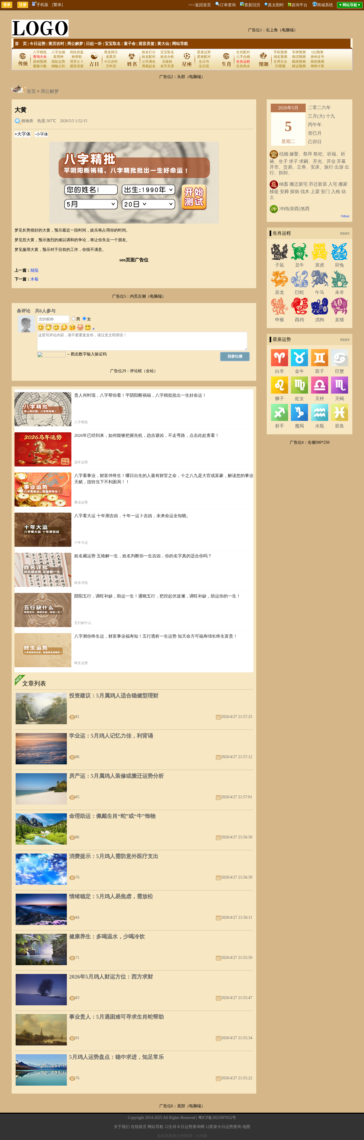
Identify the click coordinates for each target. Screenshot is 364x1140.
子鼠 (279, 265)
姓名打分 (149, 52)
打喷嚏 (280, 66)
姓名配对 (149, 57)
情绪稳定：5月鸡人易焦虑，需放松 (111, 896)
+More (344, 216)
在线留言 (139, 1127)
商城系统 (325, 5)
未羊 (339, 292)
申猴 (279, 319)
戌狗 (319, 319)
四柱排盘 (77, 52)
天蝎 (339, 398)
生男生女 (280, 62)
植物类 (27, 121)
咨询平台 (299, 5)
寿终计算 (317, 66)
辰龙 (279, 292)
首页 (31, 91)
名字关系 (167, 66)
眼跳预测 (299, 62)
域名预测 (280, 57)
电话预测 (299, 57)
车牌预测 (299, 52)
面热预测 (317, 62)
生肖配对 (243, 52)
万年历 (111, 66)
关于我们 (122, 1127)
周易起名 (149, 66)
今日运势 (38, 44)
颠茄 (34, 270)
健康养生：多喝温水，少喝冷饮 (107, 937)
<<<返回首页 (199, 5)
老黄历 (111, 57)
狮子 (279, 398)
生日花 (204, 66)
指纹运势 (58, 62)
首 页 (21, 44)
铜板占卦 (58, 66)
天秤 (319, 398)
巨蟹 (339, 371)
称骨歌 (77, 57)
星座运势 (204, 52)
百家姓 (167, 62)
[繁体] (57, 5)
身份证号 (317, 57)
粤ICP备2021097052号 (217, 1118)
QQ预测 (317, 52)
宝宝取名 (113, 44)
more (344, 233)
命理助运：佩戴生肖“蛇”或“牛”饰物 (112, 816)
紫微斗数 (40, 66)
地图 (246, 1127)
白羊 (279, 371)
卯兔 (339, 265)
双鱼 (339, 425)
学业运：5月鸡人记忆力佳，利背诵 (111, 736)
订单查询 (228, 5)
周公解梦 (75, 44)
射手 (279, 425)
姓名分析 (167, 57)
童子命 (130, 44)
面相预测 (40, 62)
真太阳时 (276, 5)
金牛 (299, 371)
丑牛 (299, 265)
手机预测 (280, 52)
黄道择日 (111, 52)
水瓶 (319, 425)
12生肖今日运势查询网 (184, 1127)
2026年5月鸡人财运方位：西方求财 (111, 977)
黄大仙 (163, 44)
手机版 (40, 5)
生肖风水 (243, 66)
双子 (319, 371)
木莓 (34, 279)
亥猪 (339, 319)
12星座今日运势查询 (223, 1127)
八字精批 (40, 52)
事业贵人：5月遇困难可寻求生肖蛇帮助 (116, 1017)
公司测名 (149, 62)
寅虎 (319, 265)
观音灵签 (146, 44)
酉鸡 (299, 319)
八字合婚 (58, 52)
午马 (319, 292)
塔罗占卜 (77, 62)
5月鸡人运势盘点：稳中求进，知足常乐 (116, 1057)
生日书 (204, 62)
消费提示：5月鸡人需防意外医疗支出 (113, 856)
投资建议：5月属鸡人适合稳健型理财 (113, 696)
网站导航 (180, 44)
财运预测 (299, 66)
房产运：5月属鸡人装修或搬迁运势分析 (116, 776)
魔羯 (299, 425)
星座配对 (204, 57)
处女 (299, 398)
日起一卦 (94, 44)
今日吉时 (111, 62)
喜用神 (58, 57)
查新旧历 (252, 5)
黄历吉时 (56, 44)
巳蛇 (299, 292)
